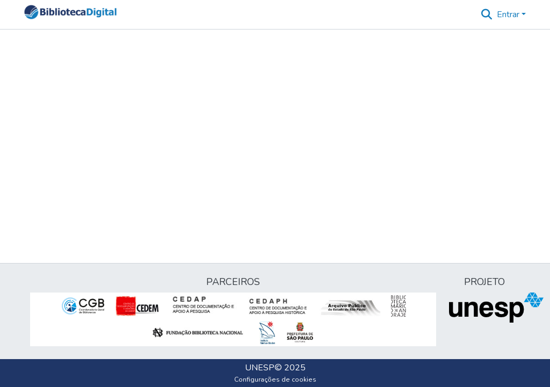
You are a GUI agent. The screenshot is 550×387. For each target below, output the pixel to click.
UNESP (259, 368)
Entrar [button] (509, 14)
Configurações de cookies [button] (275, 379)
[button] (70, 14)
